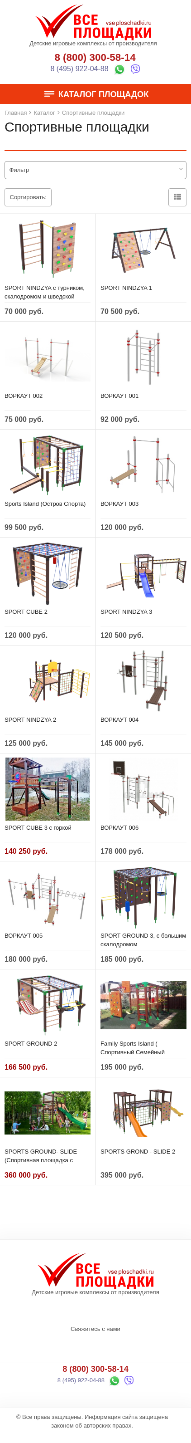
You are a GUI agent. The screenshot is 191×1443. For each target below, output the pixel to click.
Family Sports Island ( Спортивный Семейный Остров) (132, 1052)
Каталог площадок (96, 94)
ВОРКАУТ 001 (119, 395)
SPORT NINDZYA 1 (126, 287)
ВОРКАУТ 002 (24, 395)
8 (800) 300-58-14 (94, 57)
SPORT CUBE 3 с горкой (38, 827)
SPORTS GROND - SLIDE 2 (137, 1151)
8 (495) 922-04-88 (80, 69)
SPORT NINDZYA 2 (30, 719)
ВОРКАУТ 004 (119, 719)
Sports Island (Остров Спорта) (45, 503)
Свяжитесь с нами (95, 1329)
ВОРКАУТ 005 (24, 935)
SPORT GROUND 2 (31, 1043)
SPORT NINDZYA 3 (126, 611)
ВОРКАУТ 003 (119, 503)
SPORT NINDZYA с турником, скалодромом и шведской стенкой (45, 296)
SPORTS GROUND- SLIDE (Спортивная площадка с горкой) (41, 1160)
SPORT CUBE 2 (26, 611)
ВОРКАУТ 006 (119, 827)
